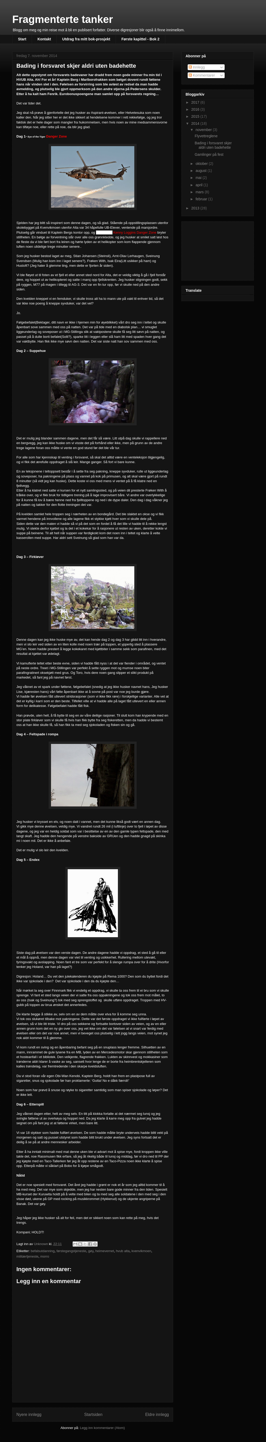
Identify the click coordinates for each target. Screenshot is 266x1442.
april (199, 185)
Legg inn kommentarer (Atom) (102, 1428)
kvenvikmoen (141, 1251)
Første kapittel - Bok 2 (140, 39)
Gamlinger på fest (209, 154)
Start (22, 39)
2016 (195, 109)
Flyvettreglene (206, 136)
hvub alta (123, 1251)
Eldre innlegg (157, 1414)
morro (44, 1256)
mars (200, 192)
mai (198, 178)
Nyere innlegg (28, 1414)
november (204, 130)
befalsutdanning (43, 1251)
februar (201, 199)
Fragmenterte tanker (62, 19)
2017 (195, 102)
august (201, 171)
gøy (90, 1251)
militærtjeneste (27, 1256)
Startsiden (93, 1414)
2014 (195, 123)
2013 (195, 208)
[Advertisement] (212, 249)
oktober (202, 163)
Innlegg (197, 67)
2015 (195, 116)
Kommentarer (202, 75)
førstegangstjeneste (71, 1251)
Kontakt (44, 39)
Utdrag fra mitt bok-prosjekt (86, 39)
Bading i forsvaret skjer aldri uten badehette (213, 145)
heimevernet (104, 1251)
